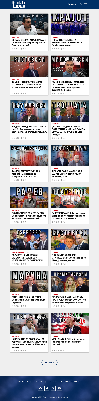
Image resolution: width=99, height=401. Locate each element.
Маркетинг (38, 381)
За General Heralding (70, 381)
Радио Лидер (18, 4)
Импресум (23, 381)
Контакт (52, 381)
